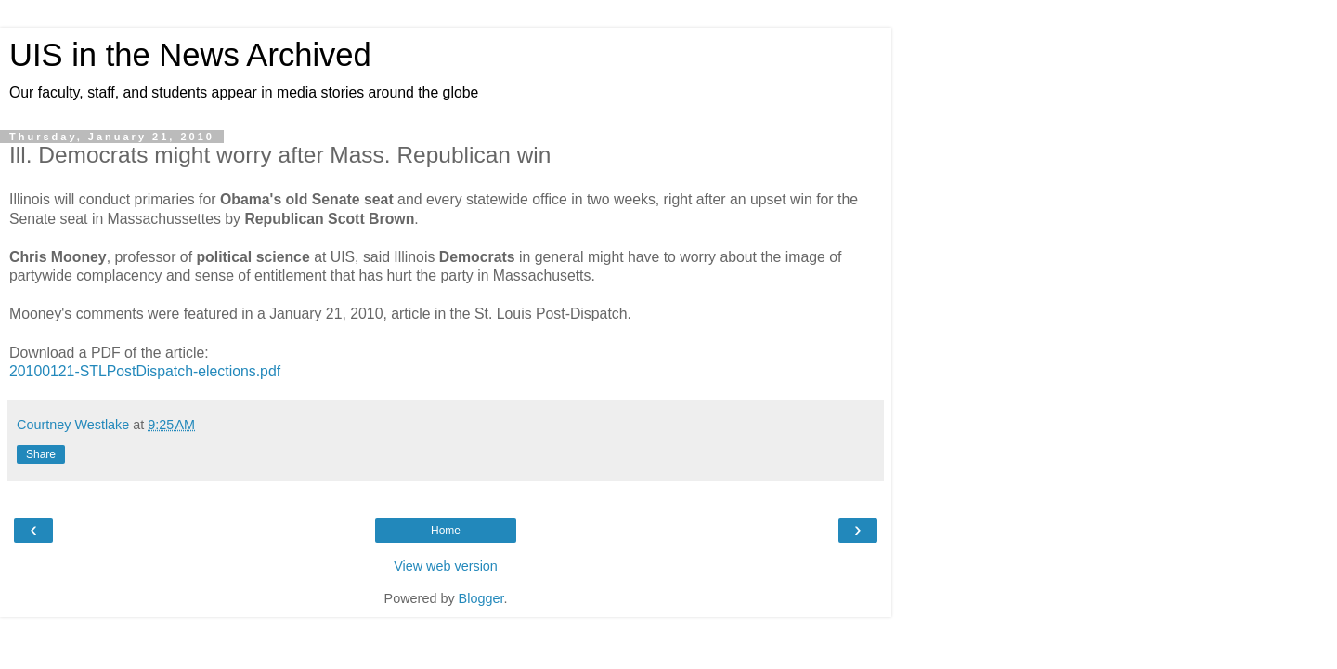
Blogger (481, 598)
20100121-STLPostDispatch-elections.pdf (144, 371)
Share (41, 454)
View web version (446, 565)
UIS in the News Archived (190, 54)
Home (446, 530)
